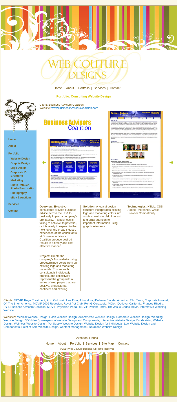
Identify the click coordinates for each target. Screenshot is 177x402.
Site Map (108, 343)
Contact (115, 88)
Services (100, 88)
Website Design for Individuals (103, 323)
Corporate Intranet (156, 300)
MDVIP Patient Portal (92, 306)
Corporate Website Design (133, 317)
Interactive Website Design (118, 320)
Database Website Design (105, 327)
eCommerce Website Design (96, 317)
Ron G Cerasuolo (95, 303)
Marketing (17, 180)
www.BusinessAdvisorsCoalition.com (74, 108)
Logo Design (19, 167)
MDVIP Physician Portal (62, 306)
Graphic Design (20, 163)
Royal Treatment (34, 300)
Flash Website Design (63, 317)
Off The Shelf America (17, 303)
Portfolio (83, 88)
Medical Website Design (32, 317)
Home (58, 88)
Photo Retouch (20, 187)
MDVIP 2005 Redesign (47, 303)
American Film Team (130, 300)
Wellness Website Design (30, 323)
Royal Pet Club (73, 303)
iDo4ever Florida (105, 300)
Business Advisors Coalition (28, 306)
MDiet (111, 303)
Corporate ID (16, 174)
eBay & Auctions (21, 197)
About (70, 88)
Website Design (20, 158)
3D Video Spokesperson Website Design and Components (62, 320)
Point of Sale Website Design (39, 327)
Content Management (73, 327)
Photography (19, 193)
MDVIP (18, 300)
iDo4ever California (129, 303)
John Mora (86, 300)
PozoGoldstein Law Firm (62, 300)
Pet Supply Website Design (65, 323)
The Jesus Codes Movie (123, 306)
